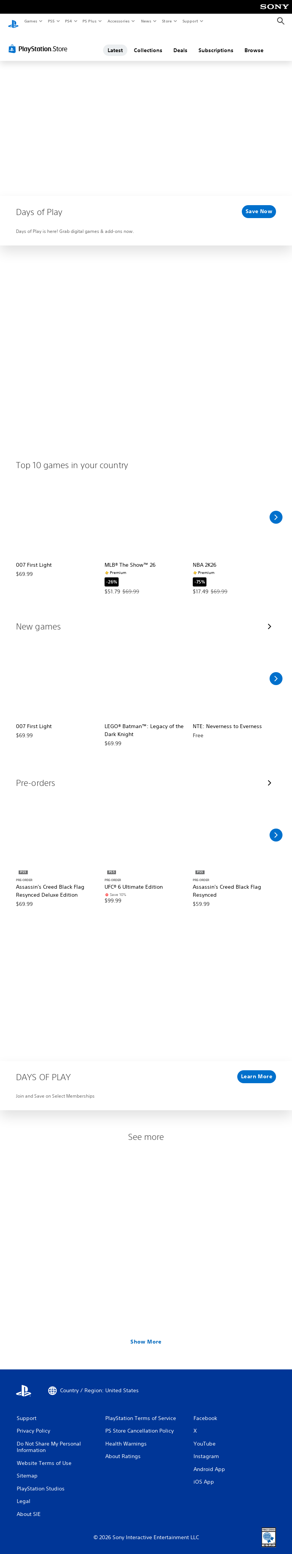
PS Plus (90, 21)
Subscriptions (215, 43)
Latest (115, 43)
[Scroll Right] (276, 510)
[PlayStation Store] (39, 41)
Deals (180, 43)
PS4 (68, 21)
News (146, 21)
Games (30, 21)
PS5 (51, 21)
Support (190, 21)
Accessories (118, 21)
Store (167, 21)
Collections (148, 43)
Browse (253, 43)
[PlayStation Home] (13, 21)
